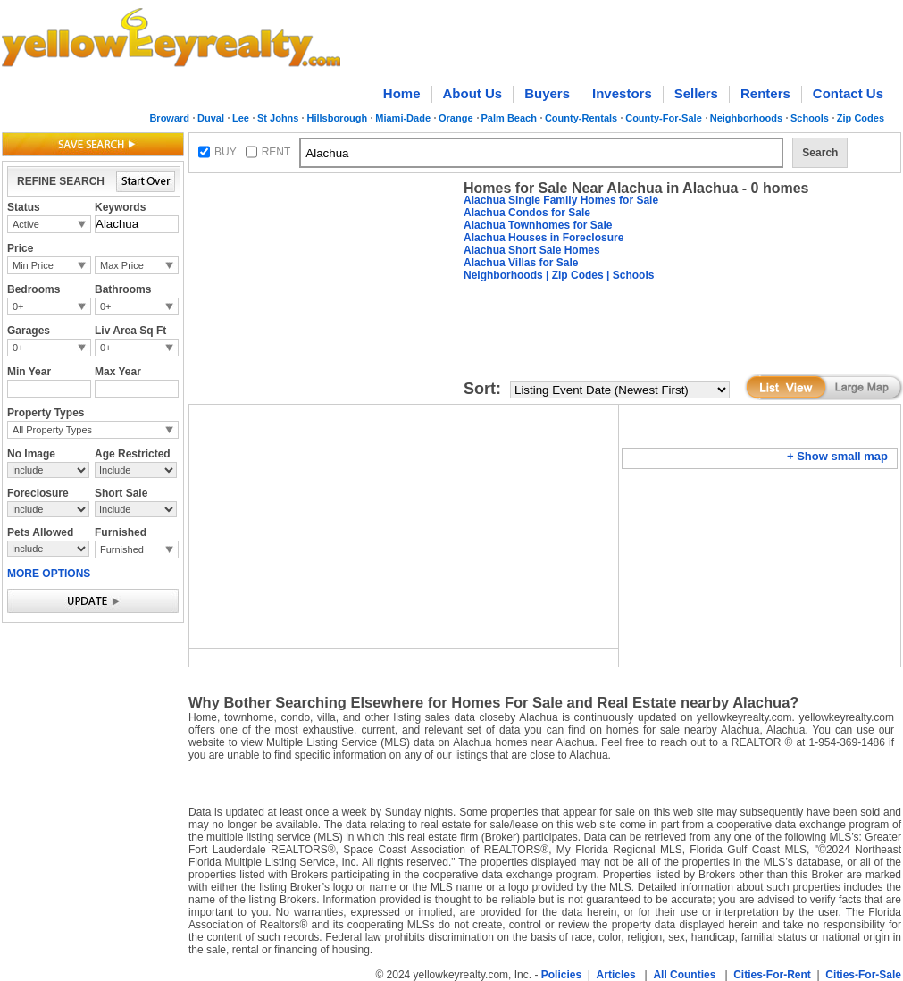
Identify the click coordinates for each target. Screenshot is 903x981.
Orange (456, 118)
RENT (276, 152)
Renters (765, 93)
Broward (169, 118)
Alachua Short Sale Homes (532, 250)
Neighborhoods (746, 118)
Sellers (696, 93)
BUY (225, 152)
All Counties (684, 974)
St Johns (277, 118)
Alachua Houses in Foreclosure (543, 237)
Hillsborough (336, 118)
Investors (622, 93)
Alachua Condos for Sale (527, 212)
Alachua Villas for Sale (521, 262)
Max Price (122, 265)
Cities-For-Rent (772, 974)
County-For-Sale (663, 118)
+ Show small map (837, 456)
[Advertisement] (322, 291)
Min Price (33, 265)
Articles (616, 974)
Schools (809, 118)
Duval (210, 118)
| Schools (629, 275)
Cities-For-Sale (863, 974)
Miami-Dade (403, 118)
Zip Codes (860, 118)
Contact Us (848, 93)
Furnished (122, 549)
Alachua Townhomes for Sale (538, 225)
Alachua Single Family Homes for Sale (561, 200)
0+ (18, 306)
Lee (240, 118)
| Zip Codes (573, 275)
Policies (561, 974)
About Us (473, 93)
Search (820, 153)
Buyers (547, 93)
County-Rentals (581, 118)
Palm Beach (509, 118)
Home (402, 93)
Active (26, 224)
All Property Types (52, 429)
